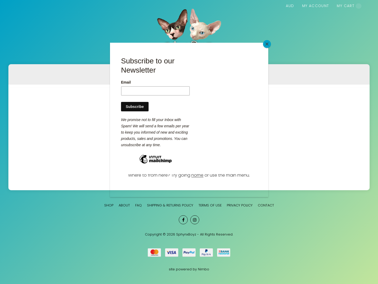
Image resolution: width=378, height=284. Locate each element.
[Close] (267, 44)
